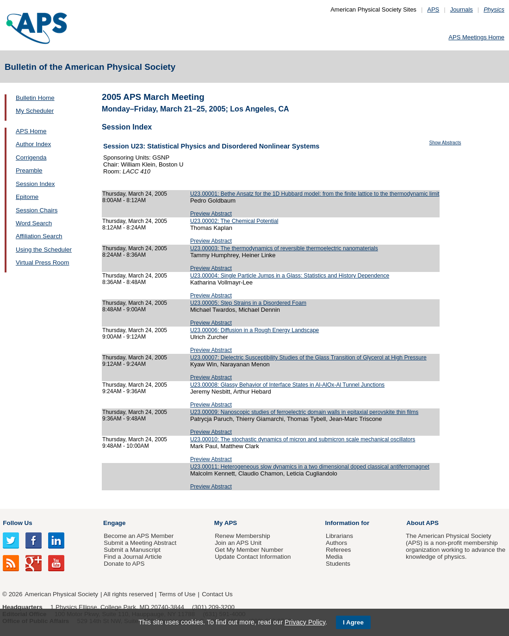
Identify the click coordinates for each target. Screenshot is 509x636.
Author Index (33, 144)
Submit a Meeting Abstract (140, 542)
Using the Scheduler (44, 249)
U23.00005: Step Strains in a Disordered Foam (248, 303)
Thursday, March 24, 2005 (134, 194)
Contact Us (217, 594)
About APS (422, 522)
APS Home (31, 131)
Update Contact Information (253, 556)
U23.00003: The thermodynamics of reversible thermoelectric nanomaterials (284, 248)
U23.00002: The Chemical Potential (234, 221)
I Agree (353, 622)
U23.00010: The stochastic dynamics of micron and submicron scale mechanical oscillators (303, 439)
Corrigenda (31, 157)
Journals (461, 9)
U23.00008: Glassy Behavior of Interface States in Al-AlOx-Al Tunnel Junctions (287, 385)
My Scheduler (35, 110)
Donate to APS (124, 563)
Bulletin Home (35, 97)
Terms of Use (177, 594)
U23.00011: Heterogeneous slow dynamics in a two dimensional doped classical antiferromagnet (309, 466)
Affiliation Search (39, 236)
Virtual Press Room (42, 262)
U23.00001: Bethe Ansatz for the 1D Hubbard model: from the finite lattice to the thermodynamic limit (314, 194)
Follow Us (17, 522)
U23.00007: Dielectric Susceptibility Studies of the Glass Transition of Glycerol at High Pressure (308, 357)
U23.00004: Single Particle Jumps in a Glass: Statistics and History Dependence (289, 275)
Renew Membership (242, 535)
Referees (338, 549)
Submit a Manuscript (132, 549)
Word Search (34, 223)
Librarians (339, 535)
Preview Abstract (211, 213)
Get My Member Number (249, 549)
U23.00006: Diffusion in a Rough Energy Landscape (254, 330)
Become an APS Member (139, 535)
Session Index (35, 183)
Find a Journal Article (132, 556)
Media (334, 556)
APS (433, 9)
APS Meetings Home (476, 37)
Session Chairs (36, 210)
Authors (336, 542)
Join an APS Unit (238, 542)
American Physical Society (61, 594)
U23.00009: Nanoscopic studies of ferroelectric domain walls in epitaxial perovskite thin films (304, 412)
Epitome (27, 196)
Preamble (29, 170)
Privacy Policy (305, 622)
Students (338, 563)
